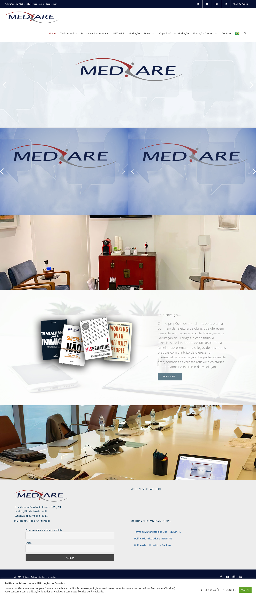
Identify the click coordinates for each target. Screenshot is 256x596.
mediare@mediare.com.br (45, 3)
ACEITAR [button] (245, 589)
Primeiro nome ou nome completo (44, 530)
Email (28, 542)
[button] (245, 33)
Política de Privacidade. (91, 591)
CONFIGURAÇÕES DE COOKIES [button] (218, 590)
